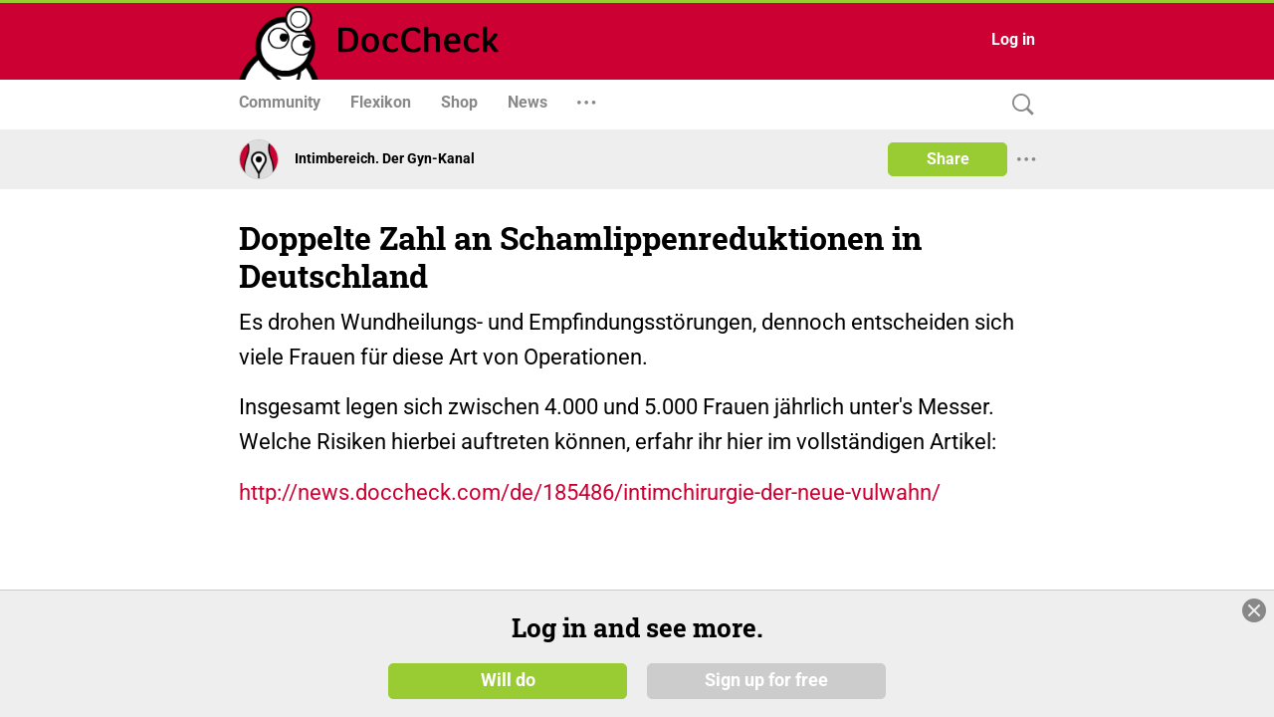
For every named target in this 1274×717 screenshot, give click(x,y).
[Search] (1018, 105)
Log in (1013, 39)
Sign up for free (766, 679)
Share (948, 158)
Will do (508, 679)
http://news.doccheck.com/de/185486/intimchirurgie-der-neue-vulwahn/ (590, 492)
